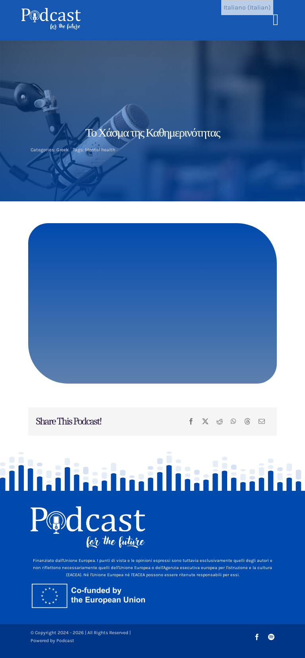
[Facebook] (191, 421)
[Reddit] (219, 421)
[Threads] (247, 421)
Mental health (100, 149)
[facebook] (257, 637)
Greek (62, 149)
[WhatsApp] (233, 421)
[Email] (262, 421)
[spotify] (271, 637)
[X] (205, 421)
